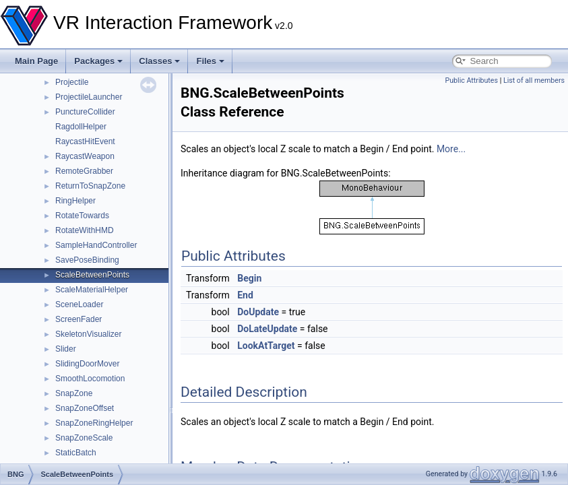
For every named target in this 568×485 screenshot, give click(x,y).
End (245, 295)
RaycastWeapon (85, 156)
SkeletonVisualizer (88, 334)
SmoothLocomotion (90, 378)
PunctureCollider (85, 112)
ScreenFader (78, 319)
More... (451, 148)
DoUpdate (258, 311)
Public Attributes (471, 80)
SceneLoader (79, 304)
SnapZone (73, 393)
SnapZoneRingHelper (94, 423)
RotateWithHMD (84, 230)
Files (210, 61)
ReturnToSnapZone (90, 186)
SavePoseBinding (87, 260)
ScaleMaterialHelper (91, 289)
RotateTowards (82, 215)
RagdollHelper (80, 126)
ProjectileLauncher (88, 97)
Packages (98, 61)
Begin (249, 278)
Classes (159, 61)
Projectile (71, 82)
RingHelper (75, 200)
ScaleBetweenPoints (92, 275)
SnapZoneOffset (84, 408)
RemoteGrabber (84, 171)
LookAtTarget (265, 345)
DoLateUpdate (267, 328)
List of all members (534, 80)
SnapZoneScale (84, 438)
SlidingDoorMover (87, 363)
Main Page (36, 61)
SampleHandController (96, 245)
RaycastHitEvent (85, 141)
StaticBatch (75, 452)
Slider (65, 349)
